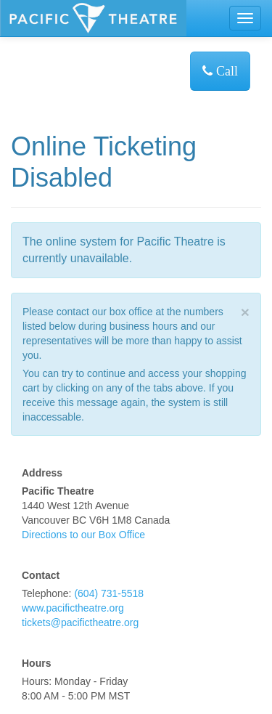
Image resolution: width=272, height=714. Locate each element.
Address (42, 473)
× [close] (245, 312)
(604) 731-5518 (109, 593)
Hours (36, 663)
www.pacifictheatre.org (73, 608)
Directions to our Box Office (83, 534)
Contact (40, 575)
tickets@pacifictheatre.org (80, 622)
